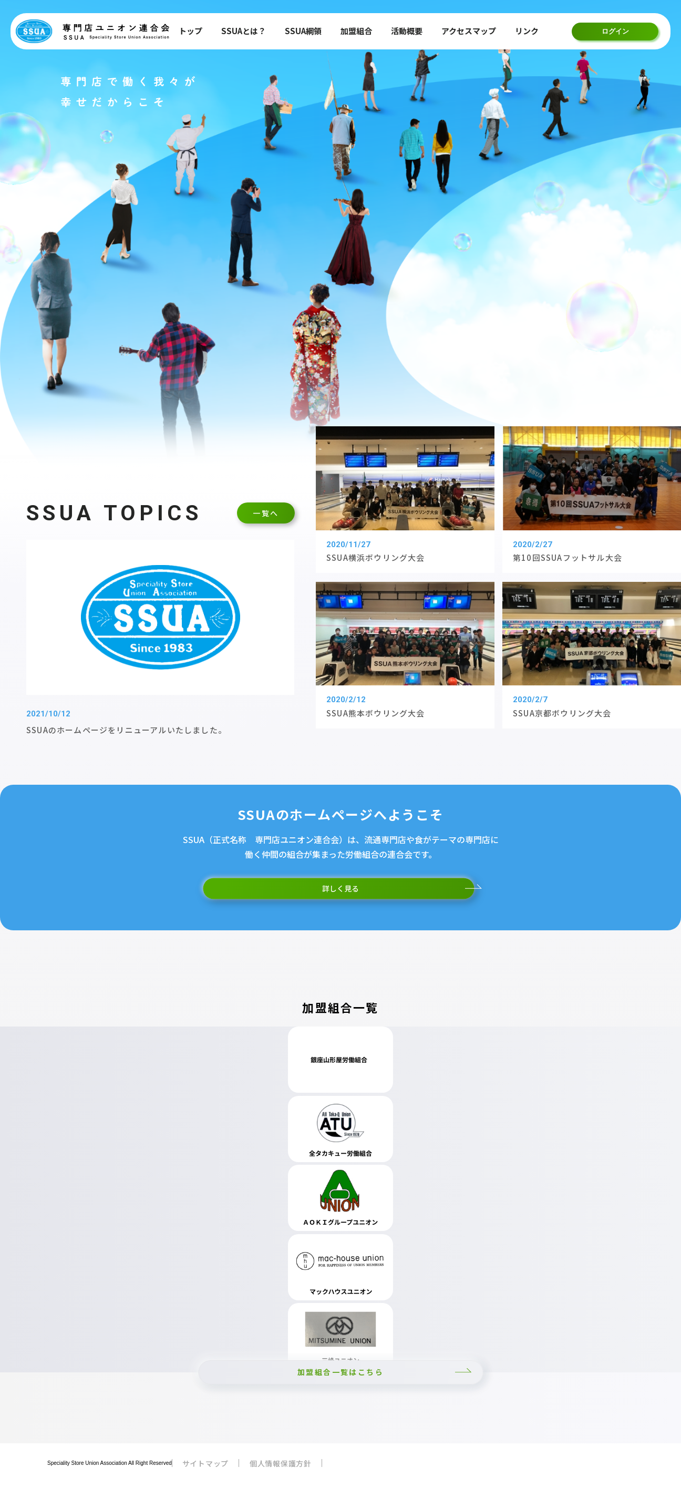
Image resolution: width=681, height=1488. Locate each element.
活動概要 (406, 30)
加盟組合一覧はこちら (340, 1372)
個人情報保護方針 (281, 1463)
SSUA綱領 (303, 30)
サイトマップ (205, 1463)
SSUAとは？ (243, 30)
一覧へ (265, 513)
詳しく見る (340, 888)
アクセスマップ (468, 30)
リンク (527, 30)
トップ (190, 30)
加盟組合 (356, 30)
